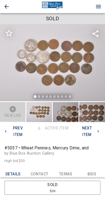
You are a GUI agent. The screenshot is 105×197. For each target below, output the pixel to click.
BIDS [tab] (92, 174)
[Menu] (98, 6)
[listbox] (52, 63)
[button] (6, 6)
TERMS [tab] (65, 174)
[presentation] (52, 6)
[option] (52, 63)
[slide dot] (35, 96)
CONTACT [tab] (39, 174)
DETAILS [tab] (13, 174)
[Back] (6, 6)
